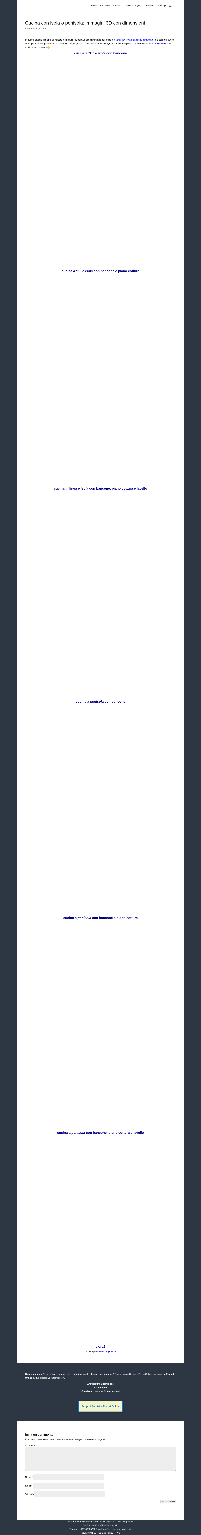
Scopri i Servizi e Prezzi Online (100, 1406)
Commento (31, 1445)
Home (94, 6)
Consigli (162, 6)
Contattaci (149, 6)
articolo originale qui (107, 1351)
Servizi (116, 6)
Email (28, 1486)
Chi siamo (105, 6)
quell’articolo (160, 43)
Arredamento (31, 28)
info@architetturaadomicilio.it (117, 1529)
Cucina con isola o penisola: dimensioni (133, 40)
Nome (29, 1477)
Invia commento (168, 1502)
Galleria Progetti (133, 6)
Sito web (29, 1494)
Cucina (42, 28)
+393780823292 (87, 1529)
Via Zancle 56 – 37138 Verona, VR (100, 1525)
